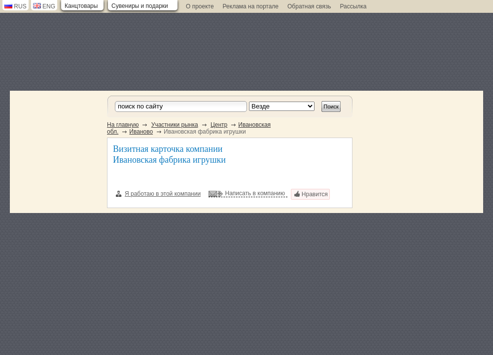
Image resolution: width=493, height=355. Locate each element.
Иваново (141, 131)
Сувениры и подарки (139, 5)
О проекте (200, 6)
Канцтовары (81, 5)
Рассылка (353, 6)
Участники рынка (174, 124)
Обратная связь (309, 6)
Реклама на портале (251, 6)
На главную (123, 124)
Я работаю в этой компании (158, 193)
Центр (219, 124)
